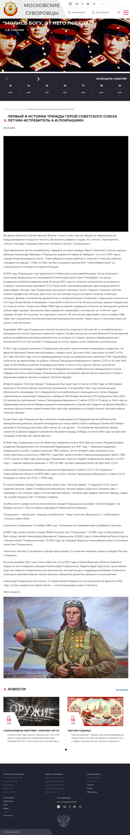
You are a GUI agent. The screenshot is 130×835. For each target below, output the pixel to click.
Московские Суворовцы (42, 9)
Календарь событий (111, 78)
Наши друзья (8, 797)
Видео (6, 808)
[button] (102, 4)
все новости (122, 689)
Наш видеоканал (64, 798)
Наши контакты (9, 792)
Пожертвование (93, 774)
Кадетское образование (55, 781)
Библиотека (8, 801)
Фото (5, 805)
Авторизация (78, 12)
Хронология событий (54, 778)
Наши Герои (8, 785)
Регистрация (102, 12)
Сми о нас (7, 788)
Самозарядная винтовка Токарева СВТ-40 (31, 730)
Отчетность (8, 815)
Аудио (6, 812)
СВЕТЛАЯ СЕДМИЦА (79, 730)
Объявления (92, 792)
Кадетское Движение (54, 774)
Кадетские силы (51, 792)
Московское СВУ (10, 781)
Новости (90, 785)
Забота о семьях (93, 778)
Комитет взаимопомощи (55, 788)
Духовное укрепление (54, 785)
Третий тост (92, 781)
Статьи (90, 788)
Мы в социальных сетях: (67, 802)
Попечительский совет (12, 778)
